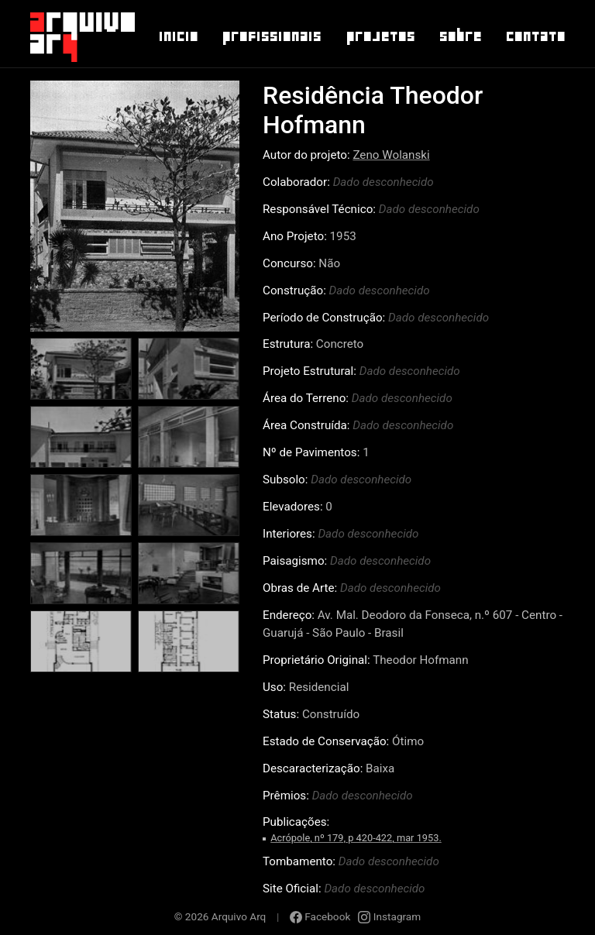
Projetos (380, 36)
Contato (535, 36)
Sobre (460, 36)
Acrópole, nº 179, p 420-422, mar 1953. (356, 838)
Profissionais (271, 36)
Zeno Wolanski (391, 155)
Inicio (178, 36)
